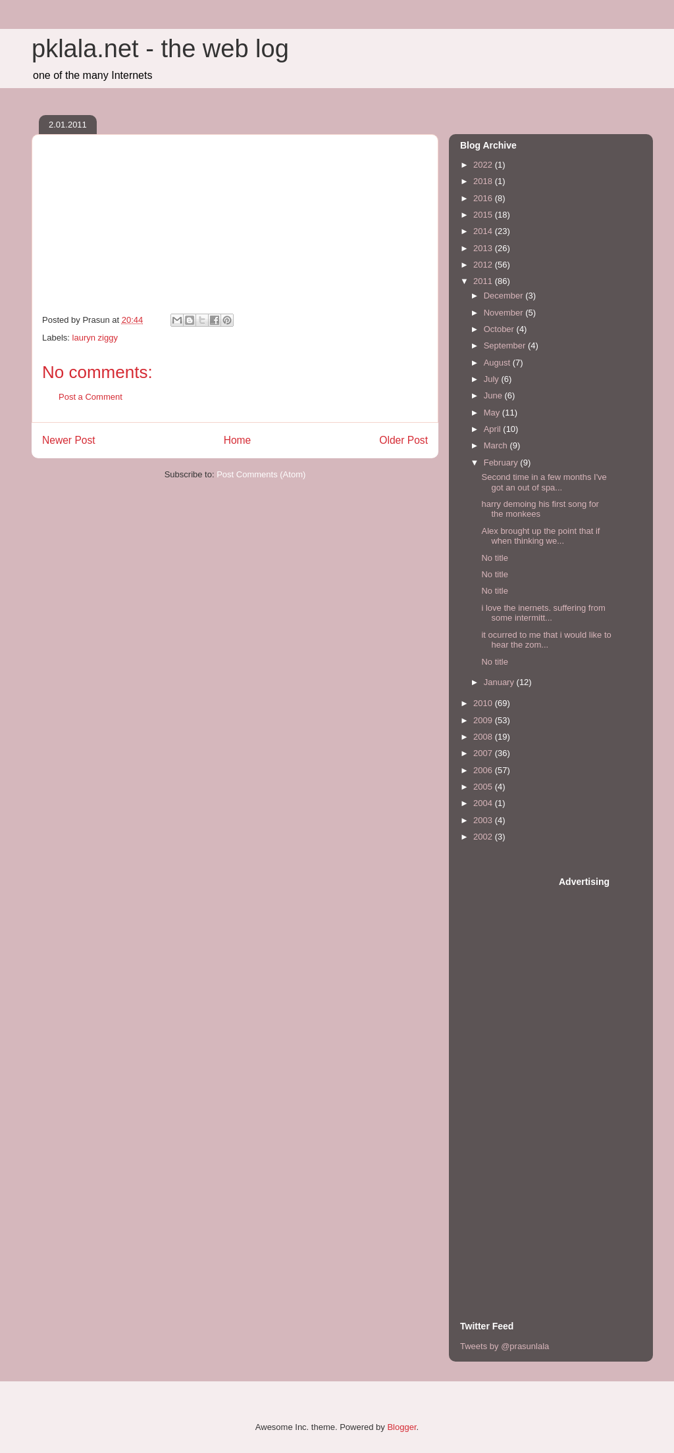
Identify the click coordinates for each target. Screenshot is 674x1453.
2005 (484, 787)
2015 (484, 215)
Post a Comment (90, 397)
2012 (484, 265)
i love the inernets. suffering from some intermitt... (543, 613)
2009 (484, 720)
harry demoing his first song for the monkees (539, 509)
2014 (484, 231)
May (493, 412)
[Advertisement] (512, 1072)
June (494, 395)
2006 (484, 770)
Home (237, 440)
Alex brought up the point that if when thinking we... (540, 536)
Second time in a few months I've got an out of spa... (543, 482)
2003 (484, 820)
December (505, 295)
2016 (484, 198)
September (506, 345)
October (500, 329)
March (497, 445)
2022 (484, 165)
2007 (484, 753)
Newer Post (68, 440)
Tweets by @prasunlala (504, 1346)
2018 (484, 181)
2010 (484, 703)
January (500, 682)
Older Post (403, 440)
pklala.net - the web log (160, 48)
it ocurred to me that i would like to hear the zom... (546, 640)
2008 (484, 737)
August (498, 363)
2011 (484, 281)
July (493, 379)
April (494, 429)
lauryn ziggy (95, 338)
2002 (484, 837)
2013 (484, 248)
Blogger (401, 1427)
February (502, 462)
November (505, 313)
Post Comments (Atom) (261, 474)
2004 (484, 803)
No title (494, 558)
